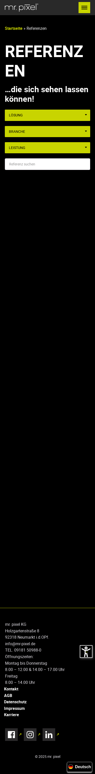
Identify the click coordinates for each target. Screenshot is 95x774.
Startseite (14, 28)
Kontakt (11, 689)
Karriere (11, 714)
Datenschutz (15, 702)
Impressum (14, 708)
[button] (84, 7)
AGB (8, 695)
